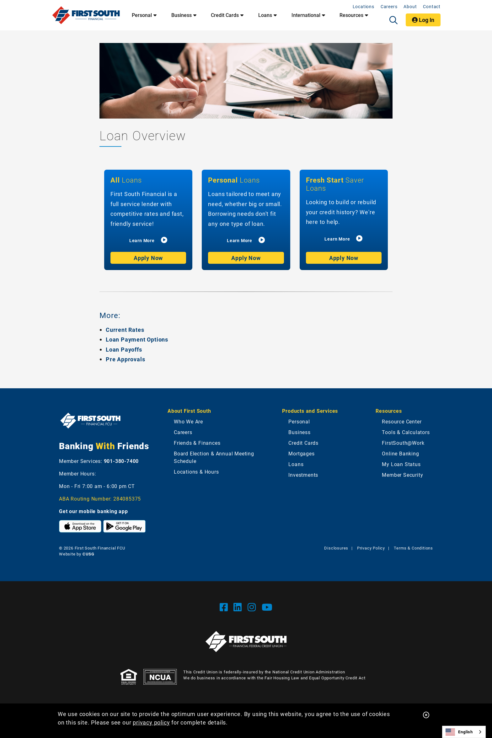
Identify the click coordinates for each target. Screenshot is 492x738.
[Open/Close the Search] (393, 20)
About (410, 6)
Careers (389, 6)
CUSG (88, 554)
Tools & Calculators (406, 432)
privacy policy (151, 722)
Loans (295, 464)
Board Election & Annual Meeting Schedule (214, 457)
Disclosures (336, 548)
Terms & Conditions (413, 548)
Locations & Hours (196, 471)
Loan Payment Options (137, 339)
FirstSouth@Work (403, 442)
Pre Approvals (125, 359)
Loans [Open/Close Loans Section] (265, 15)
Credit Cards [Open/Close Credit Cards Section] (225, 15)
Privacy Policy (371, 548)
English (459, 732)
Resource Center (401, 421)
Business (299, 432)
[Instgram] (253, 607)
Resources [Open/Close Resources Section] (351, 15)
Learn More (142, 240)
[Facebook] (225, 607)
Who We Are (188, 421)
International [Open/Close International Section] (305, 15)
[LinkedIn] (238, 607)
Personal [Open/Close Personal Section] (142, 15)
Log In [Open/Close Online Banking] (423, 20)
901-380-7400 (121, 461)
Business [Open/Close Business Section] (181, 15)
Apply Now (148, 258)
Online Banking (400, 453)
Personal (299, 421)
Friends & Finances (197, 442)
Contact (432, 6)
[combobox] (464, 732)
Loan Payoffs (124, 349)
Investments (303, 474)
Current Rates (125, 329)
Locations (363, 6)
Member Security (402, 474)
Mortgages (301, 453)
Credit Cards (303, 442)
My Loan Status (401, 464)
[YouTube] (267, 607)
